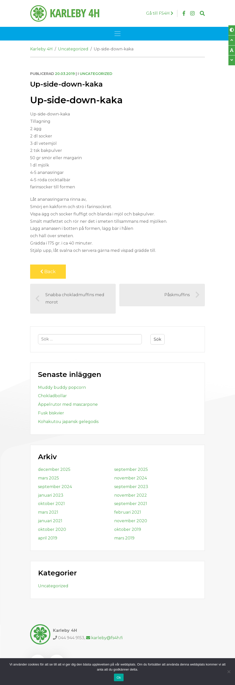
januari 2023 (50, 495)
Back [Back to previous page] (48, 271)
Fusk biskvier (51, 413)
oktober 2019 (127, 529)
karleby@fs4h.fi (104, 637)
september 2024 (55, 486)
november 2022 (130, 495)
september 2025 (131, 469)
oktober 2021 (51, 503)
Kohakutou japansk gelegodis (68, 421)
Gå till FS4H (159, 13)
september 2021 (130, 503)
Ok (118, 677)
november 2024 (130, 478)
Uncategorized (96, 73)
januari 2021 (50, 520)
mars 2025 (48, 478)
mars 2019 (124, 538)
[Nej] (228, 671)
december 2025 (54, 469)
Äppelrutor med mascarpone (68, 404)
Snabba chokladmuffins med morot (69, 298)
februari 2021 (127, 512)
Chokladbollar (52, 395)
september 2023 (131, 486)
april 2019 (47, 538)
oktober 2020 (52, 529)
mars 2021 (48, 512)
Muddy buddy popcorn (62, 387)
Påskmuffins (182, 294)
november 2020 (130, 520)
